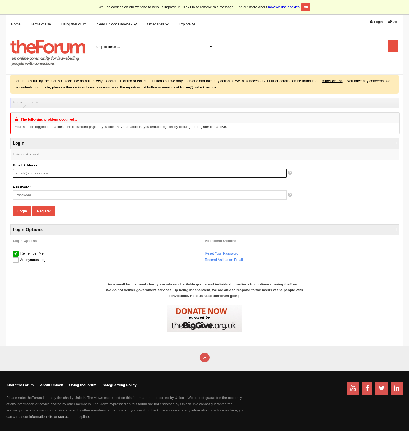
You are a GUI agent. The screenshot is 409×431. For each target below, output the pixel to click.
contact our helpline (73, 417)
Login (35, 102)
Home (17, 102)
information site (41, 417)
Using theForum (82, 385)
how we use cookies (284, 7)
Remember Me (31, 253)
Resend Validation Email (224, 260)
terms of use (332, 81)
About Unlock (51, 385)
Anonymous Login (33, 260)
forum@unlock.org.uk (198, 87)
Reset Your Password (221, 253)
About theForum (20, 385)
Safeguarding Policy (119, 385)
